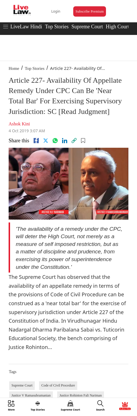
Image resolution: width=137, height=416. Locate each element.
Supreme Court (87, 26)
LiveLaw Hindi (26, 26)
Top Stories (56, 26)
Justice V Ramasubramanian (31, 395)
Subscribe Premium (90, 11)
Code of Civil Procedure (58, 385)
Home (14, 68)
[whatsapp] (55, 140)
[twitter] (45, 140)
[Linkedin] (64, 140)
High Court (117, 26)
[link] (74, 140)
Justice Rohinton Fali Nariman (80, 395)
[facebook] (36, 140)
